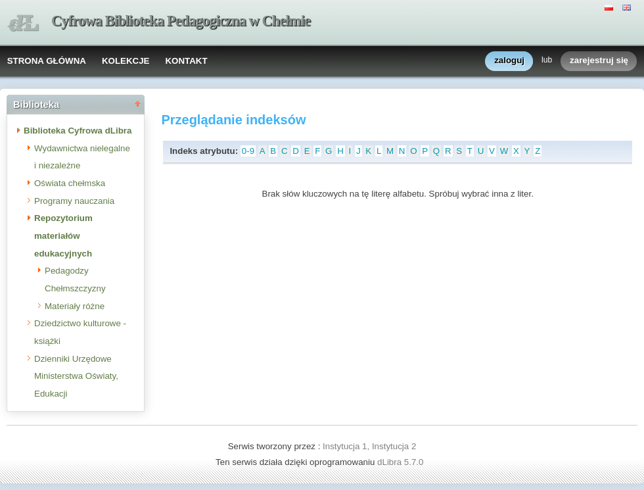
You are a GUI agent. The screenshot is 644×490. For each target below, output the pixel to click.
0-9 (248, 151)
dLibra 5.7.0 (401, 462)
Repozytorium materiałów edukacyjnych (63, 235)
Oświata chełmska (69, 183)
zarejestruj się (599, 61)
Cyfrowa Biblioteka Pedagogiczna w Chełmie (180, 20)
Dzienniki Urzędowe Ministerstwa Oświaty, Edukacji (76, 376)
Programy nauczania (74, 201)
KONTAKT (186, 61)
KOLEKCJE (126, 61)
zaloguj (509, 61)
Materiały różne (74, 306)
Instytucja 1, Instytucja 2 (369, 446)
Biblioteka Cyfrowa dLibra (77, 130)
